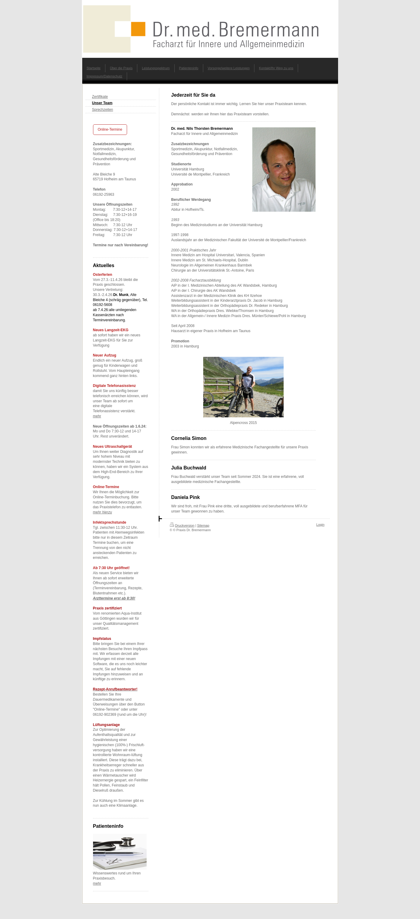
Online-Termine (110, 129)
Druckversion (182, 525)
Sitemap (203, 525)
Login (320, 524)
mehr (97, 416)
